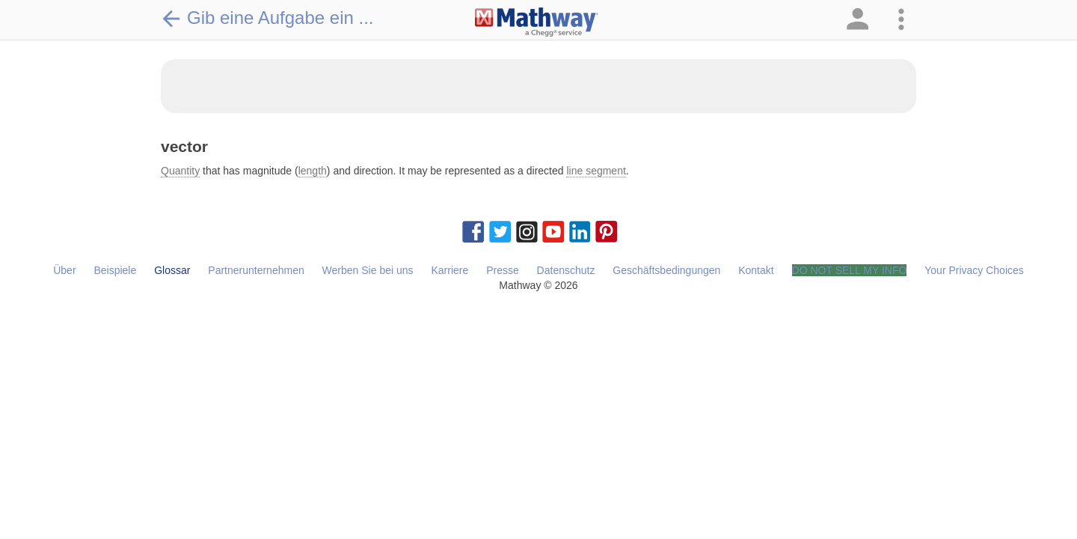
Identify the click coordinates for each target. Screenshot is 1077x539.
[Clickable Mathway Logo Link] (536, 22)
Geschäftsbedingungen (666, 270)
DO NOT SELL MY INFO (849, 270)
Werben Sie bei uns (368, 270)
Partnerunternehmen (256, 270)
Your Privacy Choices (974, 270)
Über (64, 270)
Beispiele (114, 270)
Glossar (172, 270)
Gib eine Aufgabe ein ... (267, 17)
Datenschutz (566, 270)
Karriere (449, 270)
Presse (502, 270)
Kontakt (755, 270)
